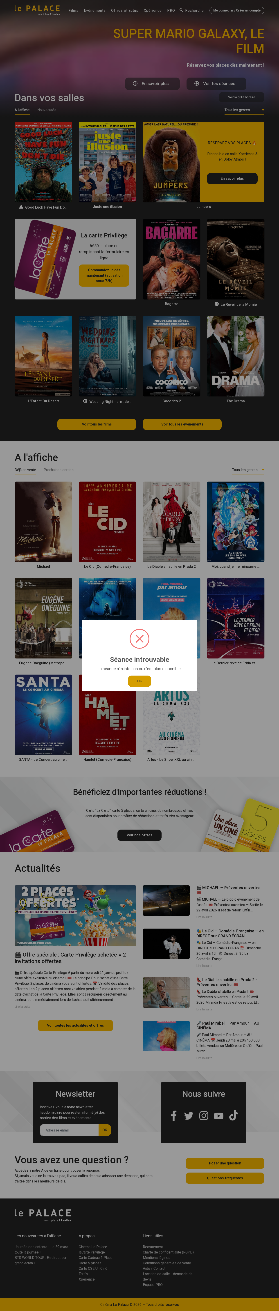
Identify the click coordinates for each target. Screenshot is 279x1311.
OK (139, 681)
